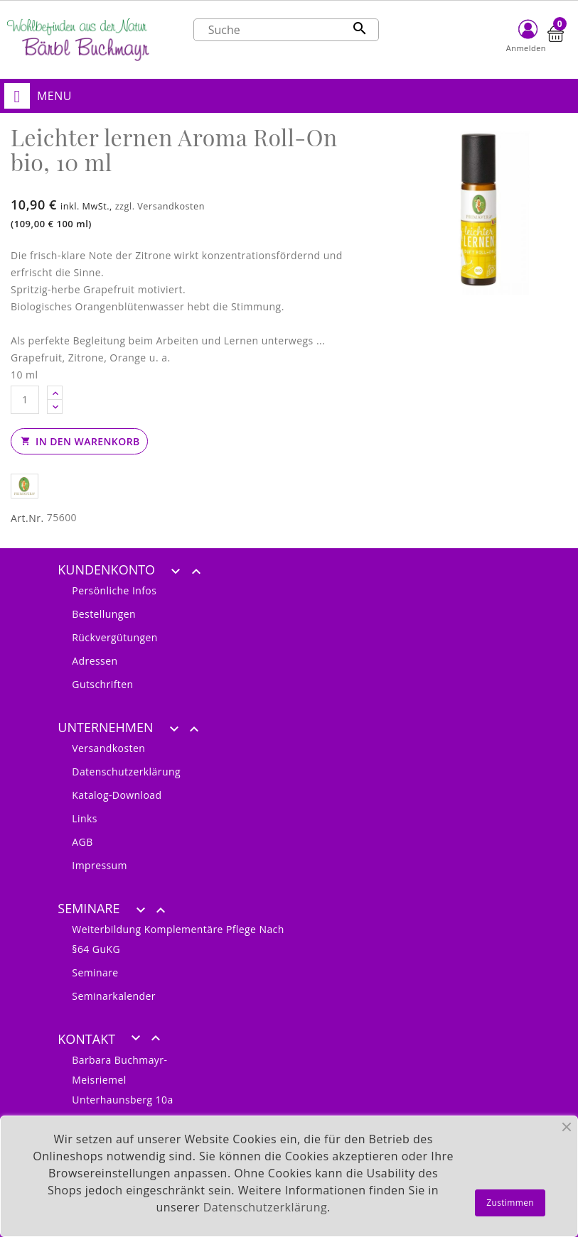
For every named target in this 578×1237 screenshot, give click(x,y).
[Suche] (286, 29)
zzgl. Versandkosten (160, 206)
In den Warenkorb (79, 442)
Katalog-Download (116, 795)
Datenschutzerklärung (126, 771)
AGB (82, 842)
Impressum (99, 865)
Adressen (94, 660)
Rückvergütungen (115, 637)
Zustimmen (510, 1203)
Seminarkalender (114, 996)
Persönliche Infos (114, 590)
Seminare (95, 972)
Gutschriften (102, 684)
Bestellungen (104, 614)
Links (84, 818)
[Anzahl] (25, 400)
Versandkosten (108, 748)
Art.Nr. (27, 518)
